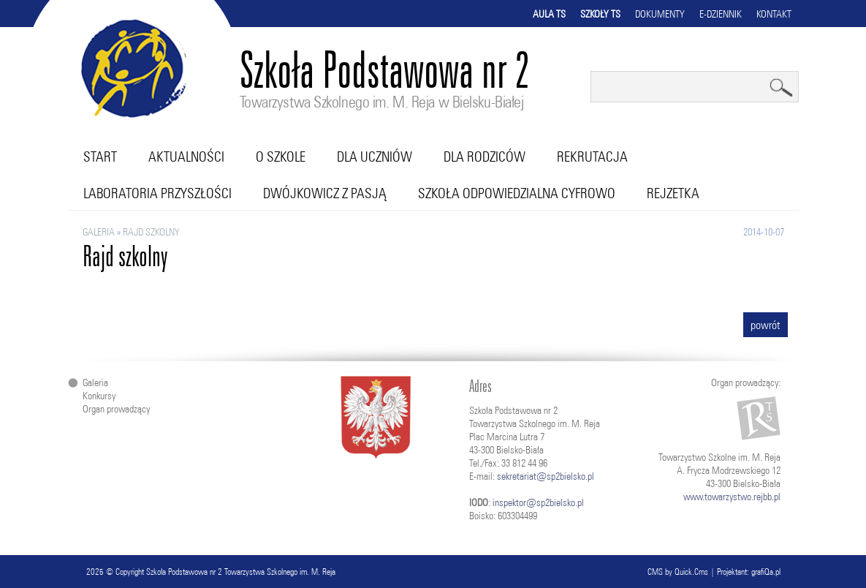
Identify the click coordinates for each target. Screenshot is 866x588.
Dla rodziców (484, 156)
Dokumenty (660, 13)
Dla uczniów (374, 156)
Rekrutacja (592, 156)
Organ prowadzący (116, 408)
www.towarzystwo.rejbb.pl (731, 496)
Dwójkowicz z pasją (325, 193)
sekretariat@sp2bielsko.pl (545, 476)
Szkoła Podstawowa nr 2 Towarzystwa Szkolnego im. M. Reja (240, 571)
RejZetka (673, 193)
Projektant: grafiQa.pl (748, 571)
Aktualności (186, 156)
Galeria (99, 231)
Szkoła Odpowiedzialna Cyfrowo (516, 193)
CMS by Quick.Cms (677, 571)
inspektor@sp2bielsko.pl (538, 502)
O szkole (280, 156)
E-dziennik (720, 13)
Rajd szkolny (151, 231)
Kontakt (773, 13)
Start (100, 156)
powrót (765, 324)
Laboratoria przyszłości (157, 193)
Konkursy (99, 395)
